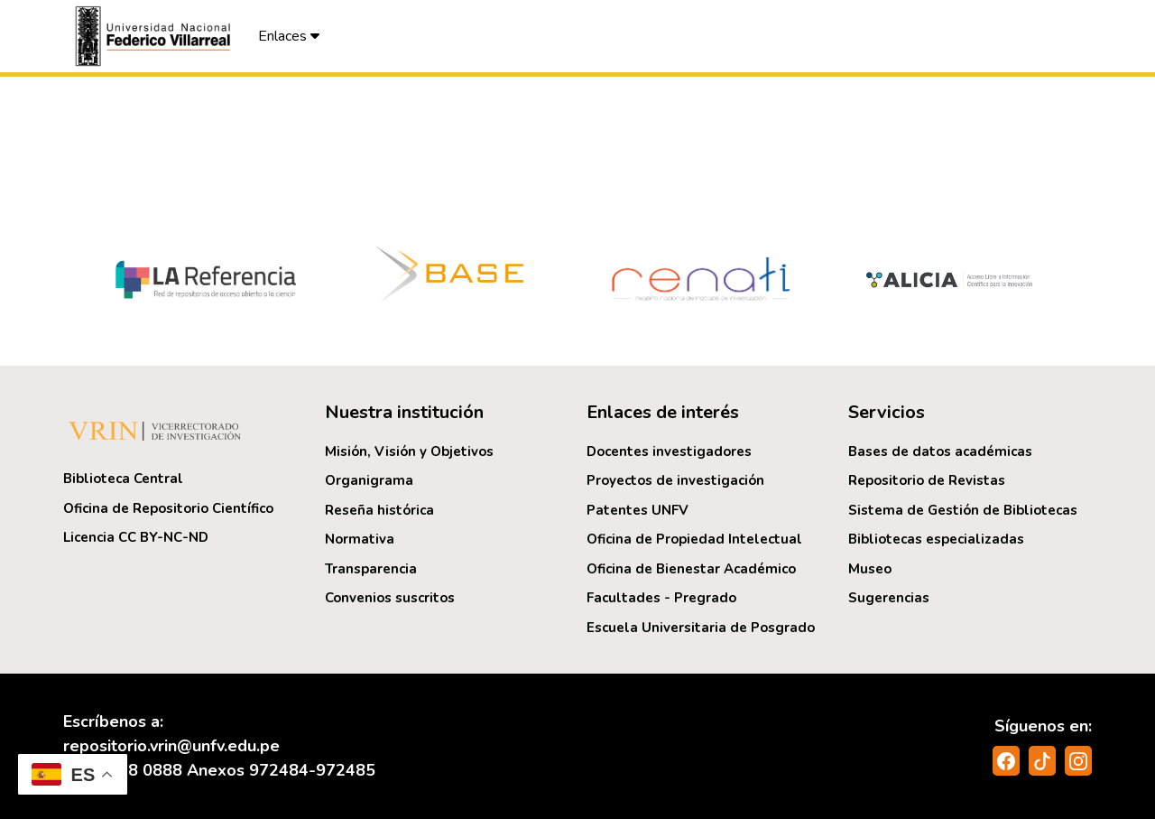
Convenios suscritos (390, 598)
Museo (870, 569)
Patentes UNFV (637, 510)
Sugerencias (888, 598)
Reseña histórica (379, 510)
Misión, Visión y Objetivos (409, 451)
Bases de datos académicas (940, 451)
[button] (155, 36)
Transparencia (371, 569)
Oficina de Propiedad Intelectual (694, 539)
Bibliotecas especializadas (936, 539)
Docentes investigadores (669, 451)
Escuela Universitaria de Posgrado (701, 628)
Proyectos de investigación (675, 480)
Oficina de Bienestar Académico (691, 569)
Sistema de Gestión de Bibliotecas (962, 510)
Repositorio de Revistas (926, 480)
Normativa (359, 539)
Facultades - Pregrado (661, 598)
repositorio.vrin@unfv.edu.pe (171, 746)
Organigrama (369, 480)
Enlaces (288, 36)
